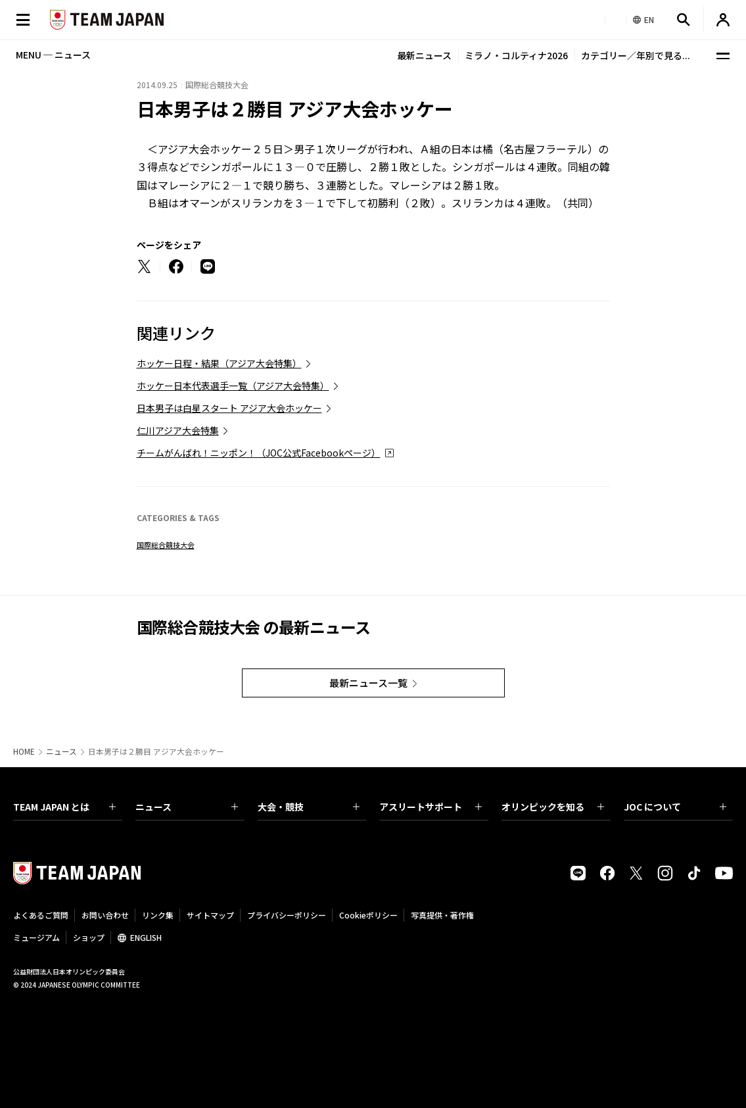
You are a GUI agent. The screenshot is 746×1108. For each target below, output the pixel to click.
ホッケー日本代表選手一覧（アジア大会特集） (233, 385)
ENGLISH (146, 937)
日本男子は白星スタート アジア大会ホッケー (229, 408)
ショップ (89, 937)
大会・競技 (309, 806)
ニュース (61, 751)
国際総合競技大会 (166, 545)
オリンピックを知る (552, 806)
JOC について (675, 806)
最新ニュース (424, 55)
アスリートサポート (430, 806)
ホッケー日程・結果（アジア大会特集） (219, 363)
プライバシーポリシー (286, 914)
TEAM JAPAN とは (64, 806)
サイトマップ (210, 914)
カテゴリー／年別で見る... (635, 55)
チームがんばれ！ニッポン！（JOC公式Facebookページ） (259, 452)
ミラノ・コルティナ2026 (516, 55)
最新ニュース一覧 (368, 683)
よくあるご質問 (40, 914)
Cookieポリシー (368, 914)
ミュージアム (36, 937)
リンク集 (158, 914)
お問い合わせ (105, 914)
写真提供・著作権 (442, 914)
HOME (24, 751)
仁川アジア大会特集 (178, 430)
